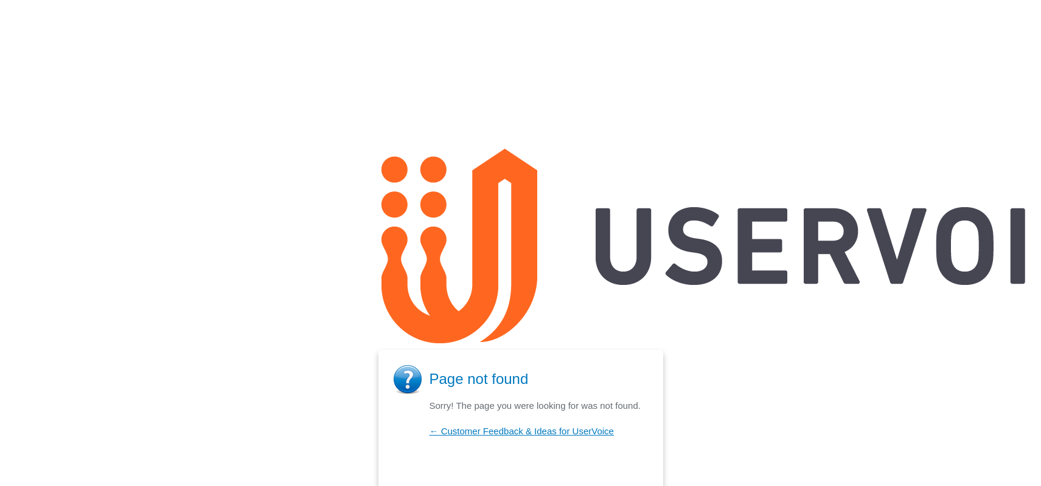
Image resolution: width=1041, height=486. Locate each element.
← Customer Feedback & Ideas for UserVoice (522, 431)
